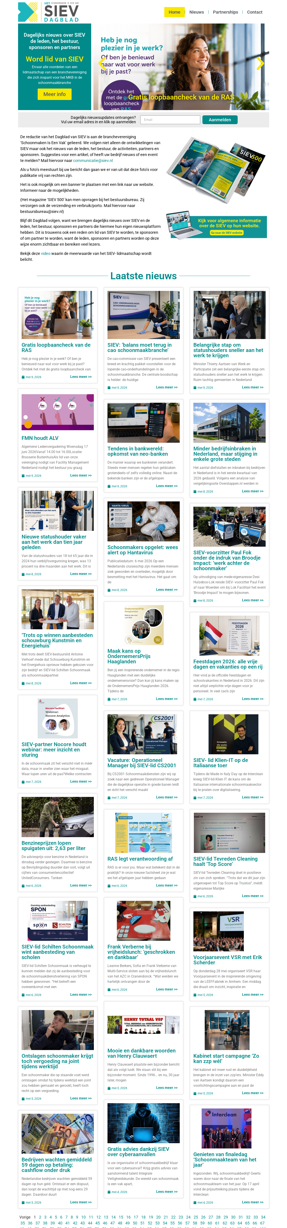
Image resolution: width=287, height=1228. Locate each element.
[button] (102, 63)
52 (150, 1223)
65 (247, 1223)
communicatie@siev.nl (93, 160)
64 (240, 1223)
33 (256, 1217)
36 (30, 1223)
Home (174, 12)
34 (263, 1217)
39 (52, 1223)
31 (241, 1217)
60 (210, 1223)
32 (248, 1217)
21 (166, 1217)
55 (172, 1223)
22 (173, 1217)
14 (113, 1217)
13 (106, 1217)
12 (98, 1217)
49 (127, 1223)
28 (218, 1217)
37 (37, 1223)
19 (151, 1217)
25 (196, 1217)
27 (211, 1217)
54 (165, 1223)
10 (83, 1217)
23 (181, 1217)
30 (233, 1217)
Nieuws (196, 12)
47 (112, 1223)
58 (195, 1223)
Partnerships (225, 12)
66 (255, 1223)
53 (157, 1223)
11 (91, 1217)
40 (60, 1223)
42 (75, 1223)
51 (142, 1223)
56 (180, 1223)
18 (143, 1217)
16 (128, 1217)
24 (188, 1217)
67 (262, 1223)
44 (90, 1223)
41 (67, 1223)
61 (217, 1223)
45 (97, 1223)
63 (232, 1223)
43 (82, 1223)
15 (121, 1217)
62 (225, 1223)
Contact (255, 12)
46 (105, 1223)
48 (120, 1223)
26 (203, 1217)
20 (158, 1217)
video (46, 253)
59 (202, 1223)
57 (187, 1223)
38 (45, 1223)
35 (22, 1223)
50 (135, 1223)
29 (226, 1217)
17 (136, 1217)
